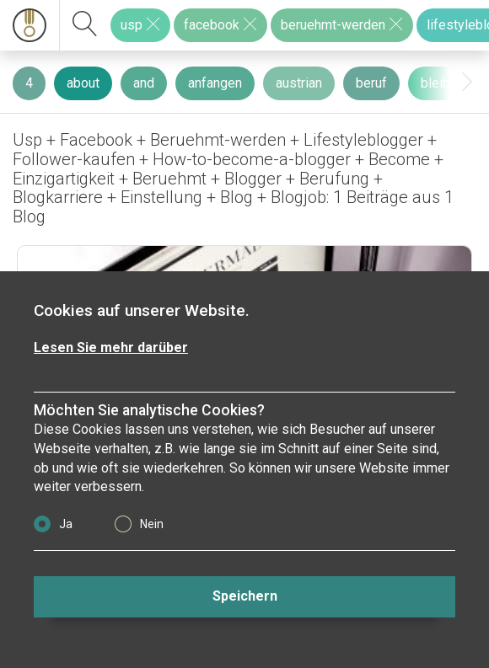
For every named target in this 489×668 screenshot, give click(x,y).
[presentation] (467, 82)
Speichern (244, 596)
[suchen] (85, 25)
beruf (371, 83)
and (143, 83)
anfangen (215, 83)
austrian (299, 83)
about (83, 83)
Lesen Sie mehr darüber (111, 347)
